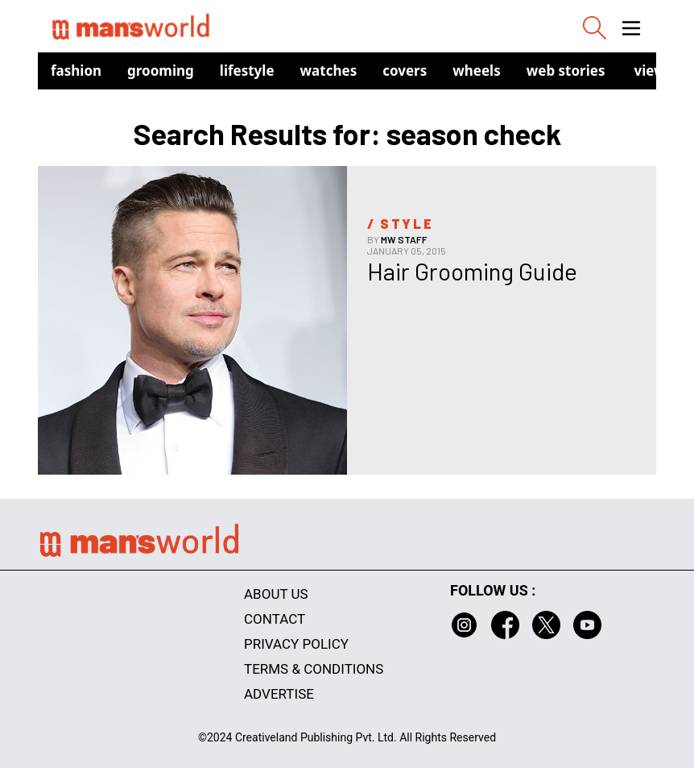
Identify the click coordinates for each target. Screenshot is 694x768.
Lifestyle (247, 70)
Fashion (76, 70)
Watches (328, 70)
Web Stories (566, 70)
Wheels (476, 70)
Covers (404, 70)
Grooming (160, 70)
